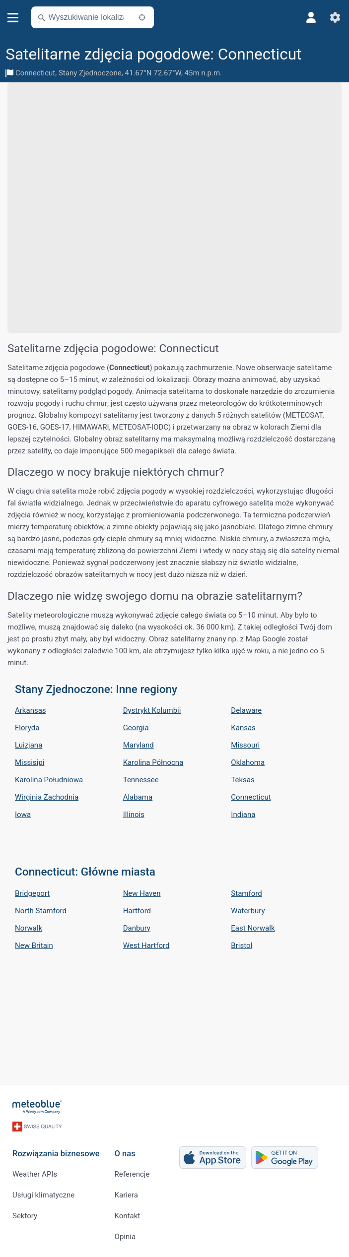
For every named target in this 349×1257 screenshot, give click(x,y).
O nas (125, 1153)
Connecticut (35, 72)
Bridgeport (32, 893)
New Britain (34, 945)
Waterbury (248, 910)
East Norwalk (253, 928)
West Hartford (146, 945)
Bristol (241, 945)
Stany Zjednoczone (90, 72)
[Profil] (311, 17)
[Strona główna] (37, 1107)
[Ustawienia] (335, 17)
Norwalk (28, 928)
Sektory (24, 1215)
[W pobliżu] (142, 17)
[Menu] (13, 17)
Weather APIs (34, 1174)
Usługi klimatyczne (43, 1195)
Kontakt (127, 1215)
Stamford (246, 893)
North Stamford (41, 910)
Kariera (126, 1195)
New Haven (142, 893)
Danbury (136, 928)
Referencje (132, 1174)
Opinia (125, 1236)
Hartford (137, 910)
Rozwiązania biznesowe (56, 1153)
